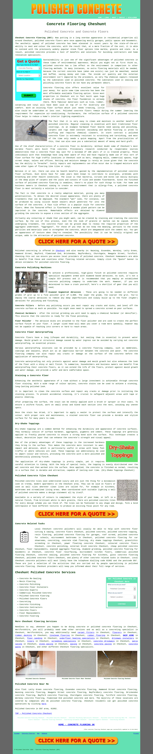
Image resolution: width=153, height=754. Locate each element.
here (44, 704)
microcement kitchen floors (96, 552)
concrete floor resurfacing (60, 552)
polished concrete (44, 41)
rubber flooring (96, 635)
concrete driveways (104, 641)
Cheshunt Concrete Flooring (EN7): (34, 38)
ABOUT (114, 17)
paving (73, 644)
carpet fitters (86, 632)
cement (119, 230)
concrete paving (103, 644)
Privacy (136, 733)
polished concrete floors (41, 558)
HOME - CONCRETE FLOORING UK (76, 724)
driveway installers (123, 638)
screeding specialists (63, 641)
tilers (30, 641)
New (38, 733)
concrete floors (64, 532)
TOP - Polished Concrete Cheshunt (33, 713)
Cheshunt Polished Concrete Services (45, 572)
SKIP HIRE (128, 635)
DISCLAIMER (132, 17)
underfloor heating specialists (77, 638)
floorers (117, 632)
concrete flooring (128, 555)
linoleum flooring (60, 635)
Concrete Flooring (28, 733)
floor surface (55, 108)
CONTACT (122, 17)
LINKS (106, 17)
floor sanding (34, 638)
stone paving (46, 644)
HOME (100, 17)
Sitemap (16, 733)
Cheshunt (60, 251)
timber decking (23, 635)
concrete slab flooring (75, 540)
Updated (44, 733)
